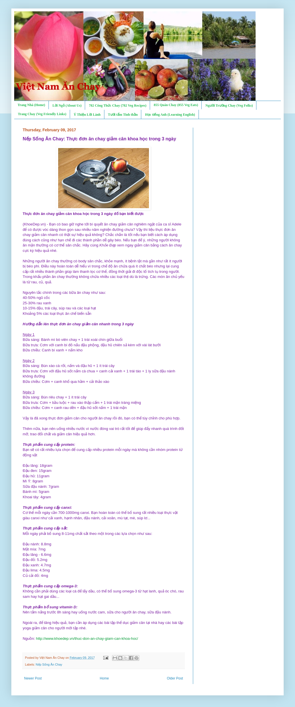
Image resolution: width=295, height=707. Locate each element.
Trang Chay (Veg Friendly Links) (42, 114)
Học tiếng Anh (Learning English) (170, 115)
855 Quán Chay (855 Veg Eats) (176, 105)
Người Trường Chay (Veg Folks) (229, 105)
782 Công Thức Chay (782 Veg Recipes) (117, 105)
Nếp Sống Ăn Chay (49, 664)
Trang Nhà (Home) (31, 105)
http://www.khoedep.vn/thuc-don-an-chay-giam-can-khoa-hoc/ (87, 638)
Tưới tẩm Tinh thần (123, 115)
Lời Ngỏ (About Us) (66, 105)
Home (104, 678)
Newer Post (33, 678)
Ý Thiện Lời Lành (87, 115)
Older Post (175, 678)
